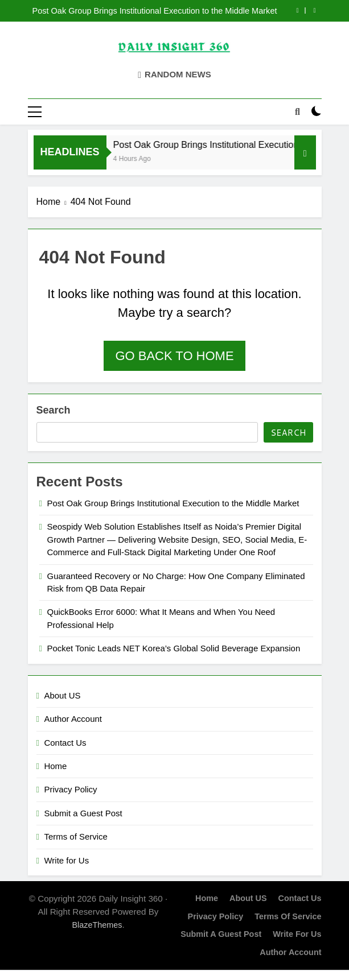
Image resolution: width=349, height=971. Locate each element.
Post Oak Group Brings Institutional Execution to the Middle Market (154, 10)
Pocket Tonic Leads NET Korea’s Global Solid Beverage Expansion (174, 649)
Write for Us (66, 861)
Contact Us (65, 743)
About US (62, 696)
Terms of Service (76, 837)
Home (55, 766)
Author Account (73, 719)
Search (53, 410)
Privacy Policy (70, 790)
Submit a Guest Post (83, 814)
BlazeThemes (97, 925)
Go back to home (174, 356)
